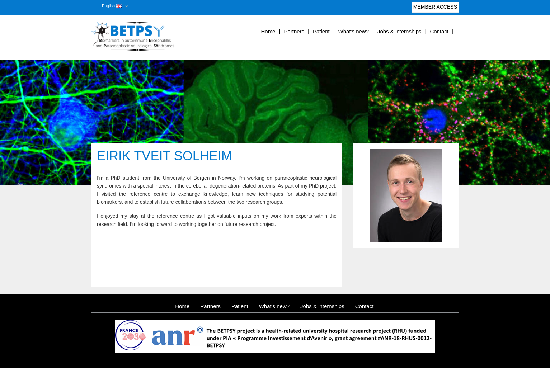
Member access (435, 8)
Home (268, 31)
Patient (321, 31)
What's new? (353, 31)
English (112, 6)
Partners (294, 31)
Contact (439, 31)
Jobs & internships (399, 31)
